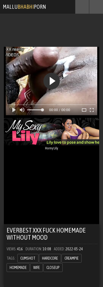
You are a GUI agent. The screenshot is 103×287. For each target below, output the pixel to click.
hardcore (50, 258)
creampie (72, 258)
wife (36, 267)
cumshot (27, 258)
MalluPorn (24, 7)
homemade (18, 267)
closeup (53, 267)
